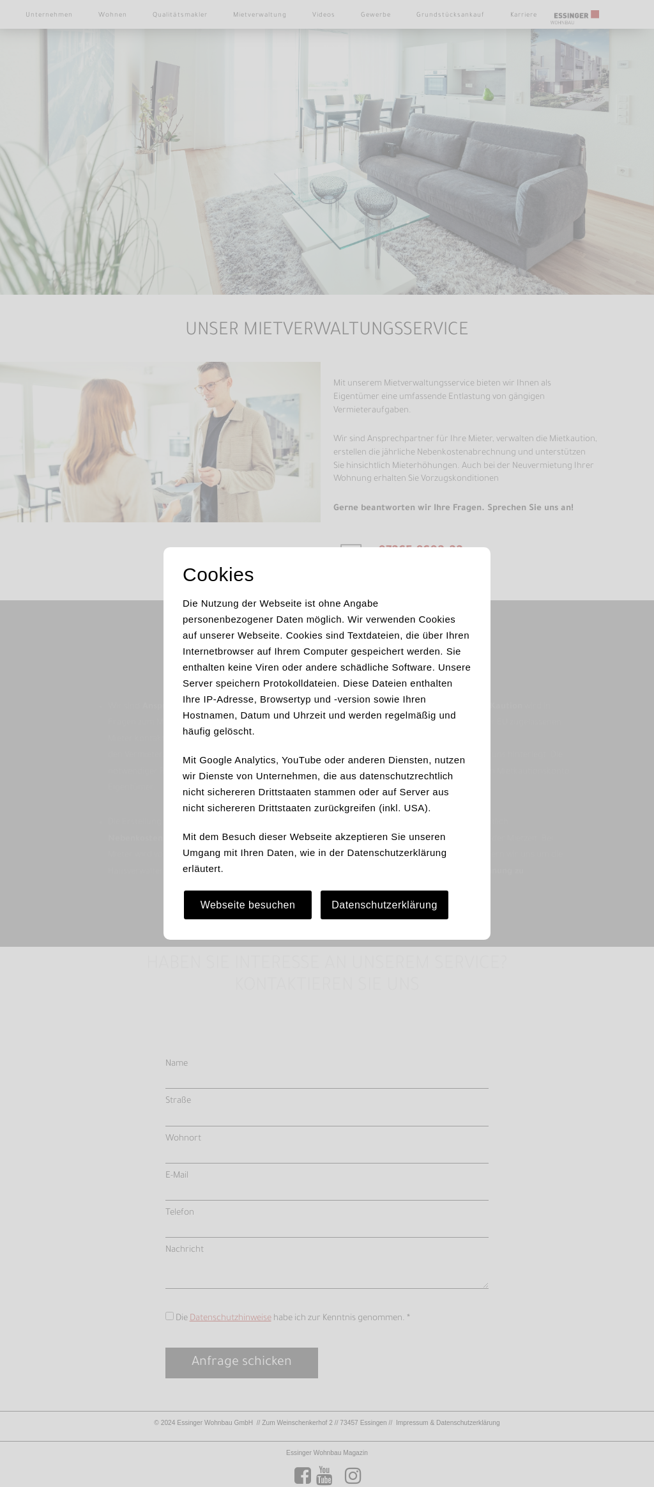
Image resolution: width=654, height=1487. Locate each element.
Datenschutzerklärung (384, 904)
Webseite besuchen (248, 904)
